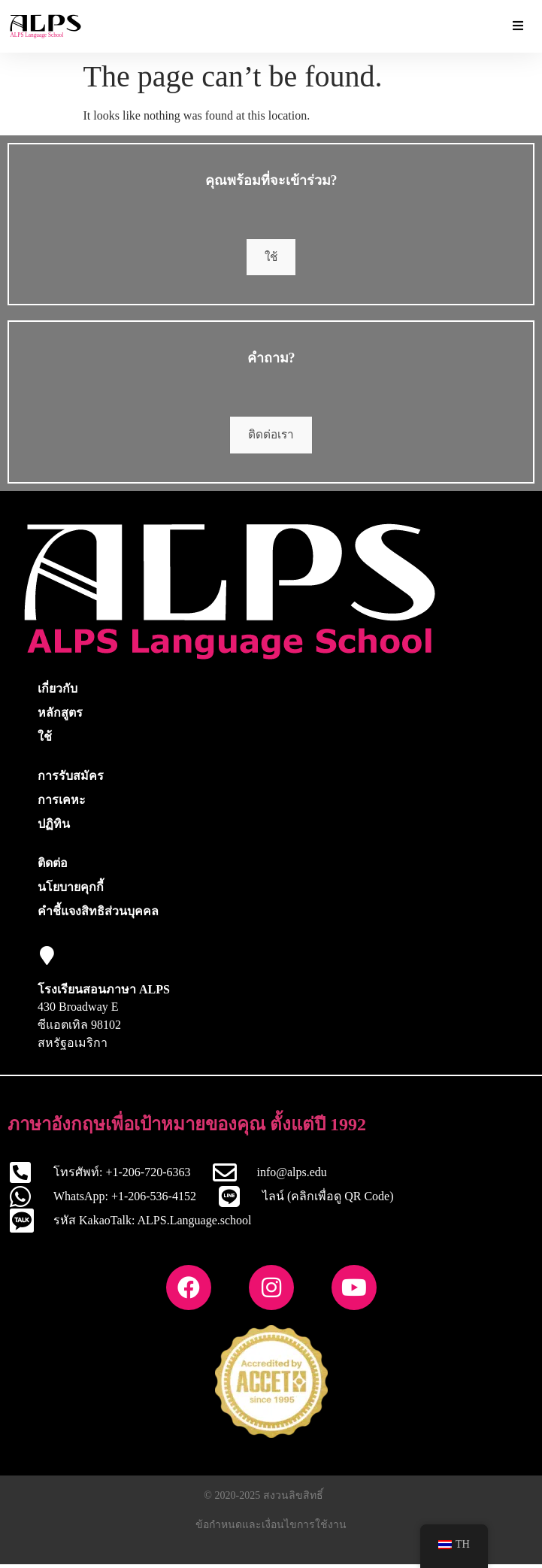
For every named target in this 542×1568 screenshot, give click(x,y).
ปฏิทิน (54, 827)
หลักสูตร (60, 716)
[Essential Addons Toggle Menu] (517, 26)
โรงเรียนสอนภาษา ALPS (104, 993)
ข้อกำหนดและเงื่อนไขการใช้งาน (271, 1528)
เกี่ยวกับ (57, 692)
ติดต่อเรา (271, 438)
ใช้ (271, 258)
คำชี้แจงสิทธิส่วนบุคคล (98, 914)
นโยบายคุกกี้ (71, 890)
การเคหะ (62, 803)
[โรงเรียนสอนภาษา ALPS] (47, 959)
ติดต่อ (53, 866)
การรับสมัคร (71, 779)
